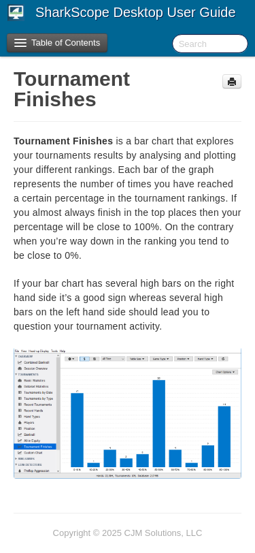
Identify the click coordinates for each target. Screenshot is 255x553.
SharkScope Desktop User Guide (135, 12)
